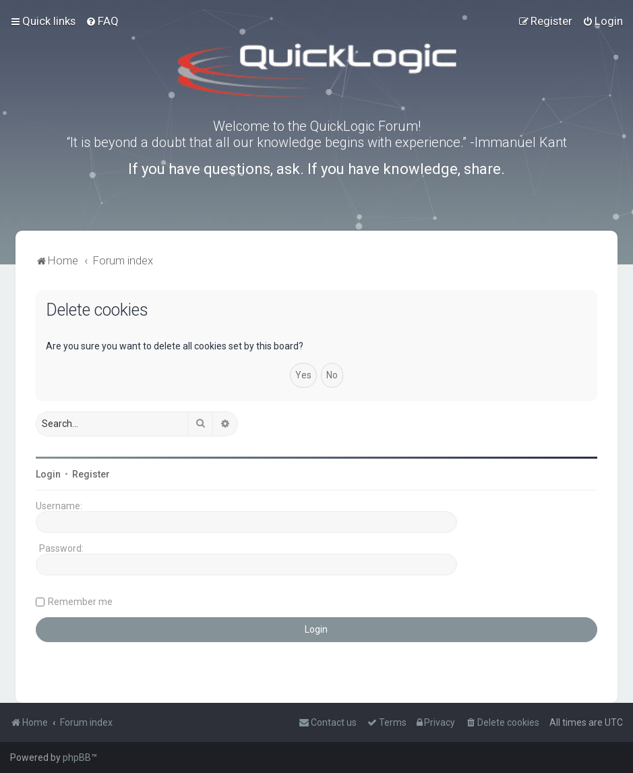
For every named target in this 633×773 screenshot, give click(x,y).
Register (91, 474)
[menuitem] (102, 20)
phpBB (77, 757)
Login (48, 474)
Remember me (80, 601)
